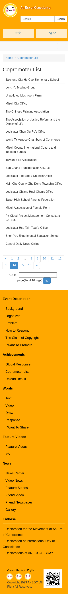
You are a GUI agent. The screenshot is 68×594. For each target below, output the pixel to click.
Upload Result (15, 379)
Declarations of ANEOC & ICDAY (29, 553)
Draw (9, 413)
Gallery (10, 510)
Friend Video (14, 495)
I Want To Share (17, 427)
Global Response (17, 364)
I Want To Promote (18, 345)
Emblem (11, 323)
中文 (18, 33)
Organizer (12, 316)
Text (8, 398)
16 (29, 265)
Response (12, 420)
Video (9, 405)
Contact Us (13, 570)
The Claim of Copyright (22, 338)
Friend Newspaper (18, 502)
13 (6, 265)
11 (52, 258)
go (47, 280)
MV (7, 454)
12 (59, 258)
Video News (14, 480)
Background (14, 308)
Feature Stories (16, 488)
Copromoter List (27, 57)
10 (44, 258)
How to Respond (17, 330)
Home (9, 57)
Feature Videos (16, 447)
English (51, 33)
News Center (14, 473)
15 (22, 265)
